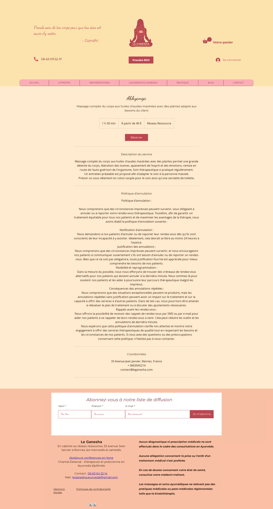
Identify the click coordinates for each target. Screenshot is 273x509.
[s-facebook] (90, 504)
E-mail (129, 406)
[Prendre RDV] (141, 60)
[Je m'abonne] (202, 414)
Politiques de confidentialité (93, 489)
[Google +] (94, 504)
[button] (207, 40)
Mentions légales (59, 491)
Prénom (97, 406)
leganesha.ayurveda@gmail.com (95, 477)
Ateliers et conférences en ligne (91, 457)
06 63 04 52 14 (97, 473)
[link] (136, 137)
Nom (61, 406)
